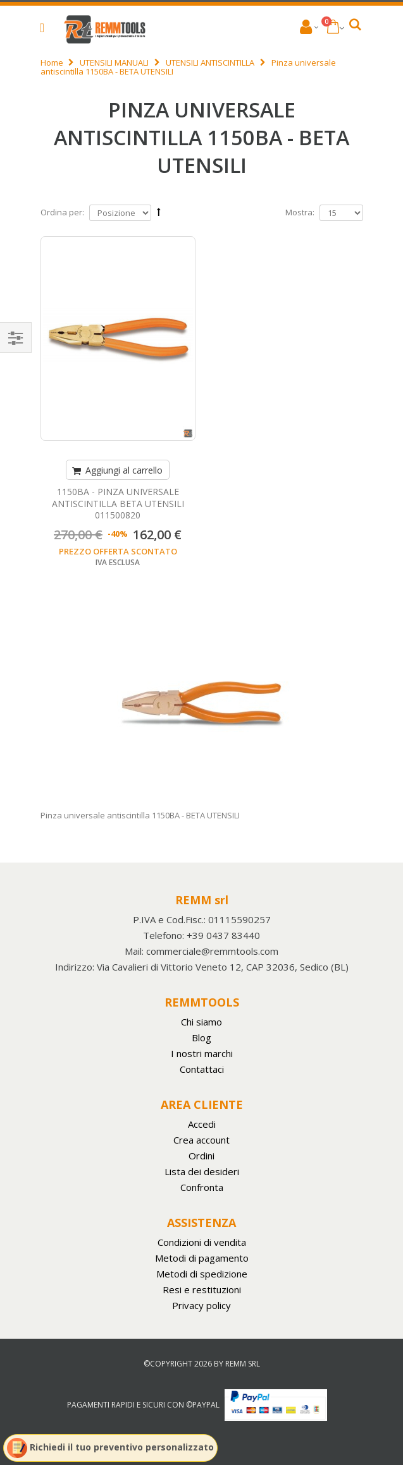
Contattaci (202, 1069)
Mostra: (299, 212)
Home (51, 62)
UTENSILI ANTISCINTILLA (210, 62)
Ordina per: (62, 212)
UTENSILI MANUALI (114, 62)
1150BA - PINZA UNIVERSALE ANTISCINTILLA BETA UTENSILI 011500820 (118, 504)
